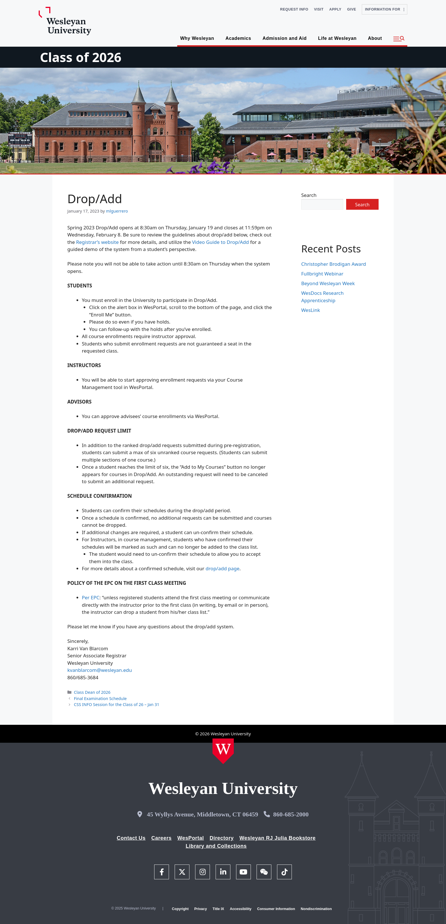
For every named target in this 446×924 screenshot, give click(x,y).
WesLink (310, 310)
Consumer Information (276, 909)
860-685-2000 (291, 814)
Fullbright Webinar (322, 273)
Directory (222, 838)
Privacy (200, 909)
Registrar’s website (97, 242)
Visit (319, 9)
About (375, 38)
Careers (161, 838)
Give (351, 9)
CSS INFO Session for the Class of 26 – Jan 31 (116, 704)
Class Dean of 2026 (92, 692)
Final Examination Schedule (100, 698)
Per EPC (91, 597)
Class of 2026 (80, 57)
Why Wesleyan (197, 38)
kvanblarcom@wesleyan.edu (99, 670)
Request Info (294, 9)
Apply (335, 9)
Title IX (218, 909)
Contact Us (131, 838)
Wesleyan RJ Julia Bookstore (277, 838)
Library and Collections (216, 846)
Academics (238, 38)
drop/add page (222, 568)
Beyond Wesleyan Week (328, 283)
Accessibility (240, 909)
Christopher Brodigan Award (333, 264)
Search (309, 195)
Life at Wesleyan (337, 38)
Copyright (180, 909)
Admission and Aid (285, 38)
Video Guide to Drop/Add (220, 242)
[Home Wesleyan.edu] (223, 751)
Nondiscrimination (316, 909)
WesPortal (190, 838)
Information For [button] (384, 9)
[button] (399, 39)
